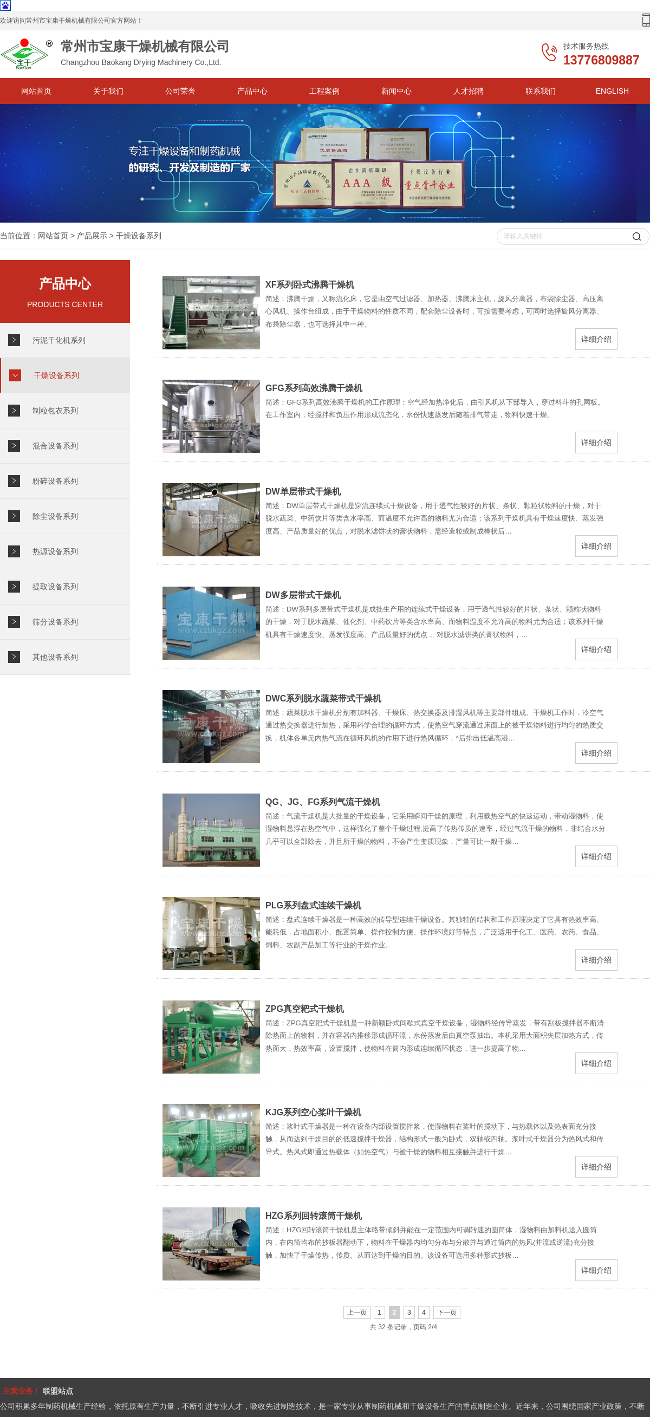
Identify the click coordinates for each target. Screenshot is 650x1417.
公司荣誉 (180, 91)
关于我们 (108, 91)
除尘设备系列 (55, 516)
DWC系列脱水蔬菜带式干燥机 (323, 698)
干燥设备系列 (138, 235)
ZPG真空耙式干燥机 (304, 1008)
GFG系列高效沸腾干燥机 (313, 388)
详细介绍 (596, 339)
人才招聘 (468, 91)
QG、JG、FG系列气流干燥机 (322, 802)
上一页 (357, 1312)
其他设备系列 (55, 657)
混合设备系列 (55, 445)
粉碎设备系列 (55, 481)
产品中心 (252, 91)
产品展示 (92, 235)
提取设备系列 (55, 586)
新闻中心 (396, 91)
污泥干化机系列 (59, 340)
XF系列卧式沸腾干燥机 (309, 284)
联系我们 (540, 91)
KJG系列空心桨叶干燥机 (313, 1112)
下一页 (447, 1312)
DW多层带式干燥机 (303, 595)
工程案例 (324, 91)
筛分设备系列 (55, 622)
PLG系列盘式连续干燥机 (313, 905)
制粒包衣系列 (55, 410)
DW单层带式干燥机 (303, 491)
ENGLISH (612, 91)
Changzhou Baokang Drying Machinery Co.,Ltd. (135, 53)
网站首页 (36, 91)
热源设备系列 (55, 551)
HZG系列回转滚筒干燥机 (313, 1215)
